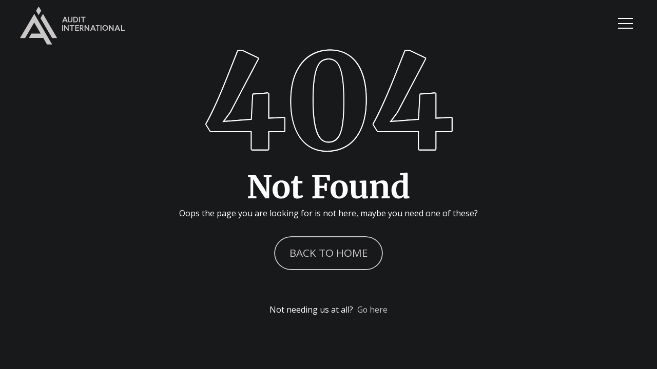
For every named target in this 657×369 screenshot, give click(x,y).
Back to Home (328, 251)
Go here (372, 311)
